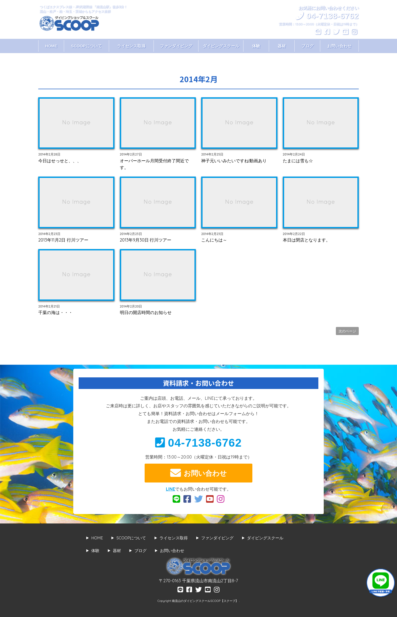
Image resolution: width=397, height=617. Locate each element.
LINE (170, 489)
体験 (256, 46)
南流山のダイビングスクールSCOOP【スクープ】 (205, 601)
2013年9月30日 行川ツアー (146, 240)
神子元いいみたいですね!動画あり (234, 160)
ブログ (307, 46)
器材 (282, 46)
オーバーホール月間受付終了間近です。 (154, 164)
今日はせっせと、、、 (59, 160)
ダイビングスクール (221, 46)
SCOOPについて (86, 46)
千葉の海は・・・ (55, 312)
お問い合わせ (339, 46)
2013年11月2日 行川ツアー (63, 240)
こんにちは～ (214, 240)
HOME (51, 46)
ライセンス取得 (131, 46)
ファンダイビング (176, 46)
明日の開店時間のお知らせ (146, 312)
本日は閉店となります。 (306, 240)
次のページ (347, 331)
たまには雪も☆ (298, 160)
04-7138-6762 (198, 442)
